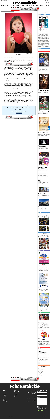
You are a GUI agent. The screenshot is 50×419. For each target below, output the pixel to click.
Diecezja (17, 5)
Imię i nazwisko (39, 391)
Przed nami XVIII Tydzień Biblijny (43, 174)
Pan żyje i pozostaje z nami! (43, 207)
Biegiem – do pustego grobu (43, 111)
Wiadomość (38, 397)
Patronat (15, 395)
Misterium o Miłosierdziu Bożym (43, 133)
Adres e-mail (38, 394)
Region (37, 5)
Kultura (41, 5)
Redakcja (15, 394)
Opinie (12, 5)
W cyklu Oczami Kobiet (42, 167)
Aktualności (3, 5)
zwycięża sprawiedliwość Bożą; (42, 352)
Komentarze (27, 5)
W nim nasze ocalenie (43, 31)
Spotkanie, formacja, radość (43, 90)
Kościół (8, 5)
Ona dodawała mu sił (42, 146)
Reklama (15, 396)
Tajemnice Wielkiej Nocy (43, 321)
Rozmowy (22, 5)
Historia (32, 5)
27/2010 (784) (17, 54)
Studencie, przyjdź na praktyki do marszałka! (44, 339)
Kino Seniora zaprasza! (42, 68)
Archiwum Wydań (17, 392)
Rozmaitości (46, 5)
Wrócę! (39, 180)
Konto (15, 390)
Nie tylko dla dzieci (42, 193)
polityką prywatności (43, 408)
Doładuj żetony (18, 113)
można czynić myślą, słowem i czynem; (43, 353)
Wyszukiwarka (16, 391)
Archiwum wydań (44, 12)
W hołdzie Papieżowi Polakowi (43, 287)
